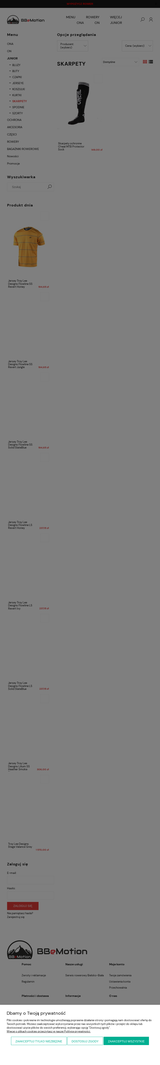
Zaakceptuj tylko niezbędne (38, 1041)
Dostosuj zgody (85, 1041)
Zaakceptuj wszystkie (126, 1041)
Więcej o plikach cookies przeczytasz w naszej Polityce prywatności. (49, 1031)
